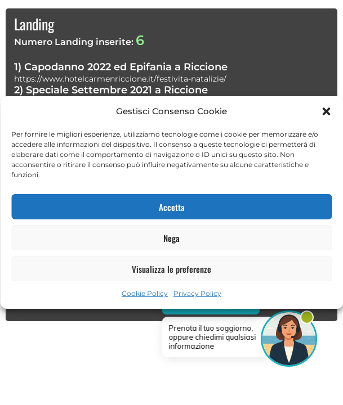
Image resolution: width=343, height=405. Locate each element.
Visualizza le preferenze (171, 269)
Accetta (172, 207)
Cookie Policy (145, 293)
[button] (326, 111)
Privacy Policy (197, 293)
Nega (171, 238)
